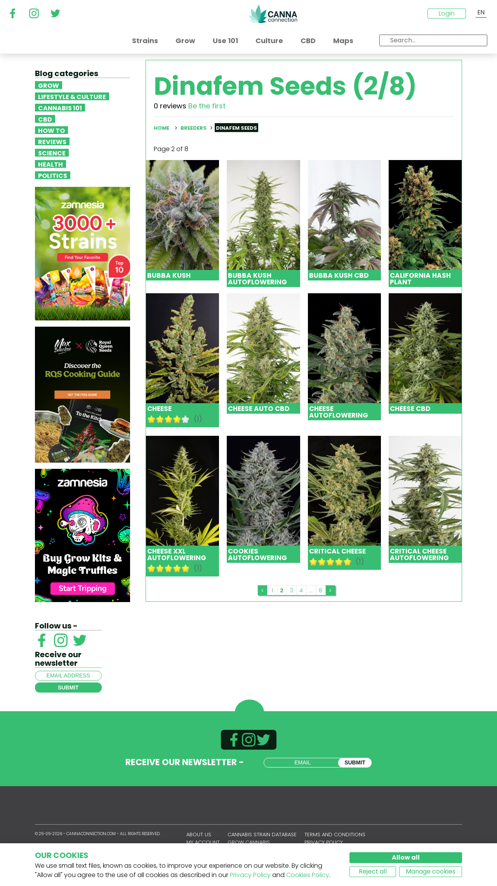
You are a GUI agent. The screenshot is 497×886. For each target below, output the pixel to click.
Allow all (406, 857)
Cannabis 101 (60, 107)
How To (51, 130)
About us (198, 834)
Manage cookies (430, 871)
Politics (52, 175)
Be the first (207, 106)
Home (161, 128)
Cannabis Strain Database (262, 834)
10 (185, 419)
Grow (48, 85)
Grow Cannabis (249, 842)
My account (203, 842)
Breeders (194, 128)
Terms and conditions (334, 834)
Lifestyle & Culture (72, 96)
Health (50, 164)
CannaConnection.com (273, 14)
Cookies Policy (307, 874)
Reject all (373, 871)
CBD (45, 119)
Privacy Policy (250, 874)
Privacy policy (323, 842)
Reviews (52, 141)
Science (52, 153)
